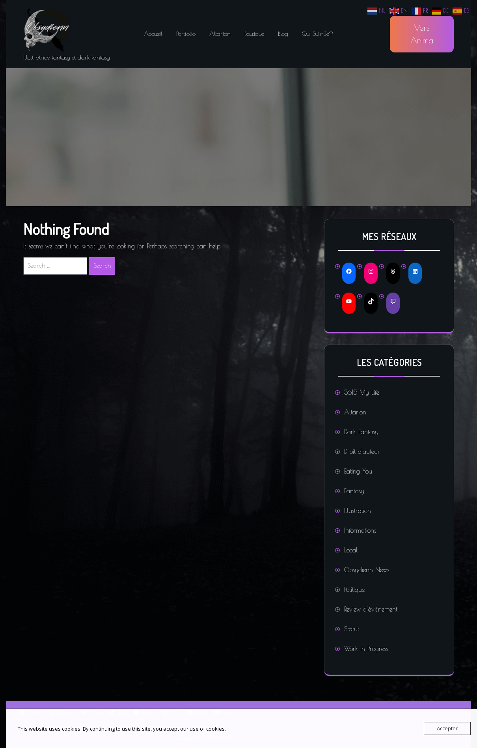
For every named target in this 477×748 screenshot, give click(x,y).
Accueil (153, 33)
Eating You (358, 471)
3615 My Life (361, 392)
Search (102, 265)
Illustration (357, 510)
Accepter (447, 728)
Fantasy (354, 490)
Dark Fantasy (361, 431)
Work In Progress (366, 648)
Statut (351, 628)
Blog (283, 33)
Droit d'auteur (362, 451)
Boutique (254, 33)
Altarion (220, 33)
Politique (354, 589)
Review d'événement (370, 609)
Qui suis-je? (317, 33)
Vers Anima (421, 34)
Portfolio (186, 33)
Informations (360, 530)
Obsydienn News (366, 569)
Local (351, 550)
